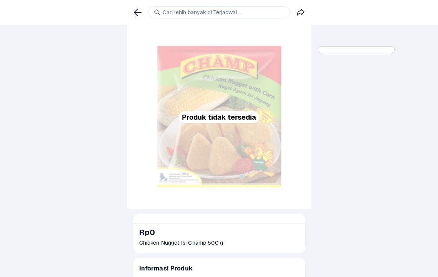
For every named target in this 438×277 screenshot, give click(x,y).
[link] (137, 12)
